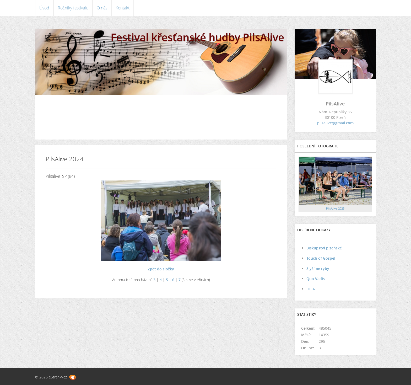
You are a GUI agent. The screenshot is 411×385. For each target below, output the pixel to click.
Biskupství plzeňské (324, 247)
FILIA (310, 288)
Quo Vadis (315, 278)
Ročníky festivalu (73, 8)
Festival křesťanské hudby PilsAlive (197, 37)
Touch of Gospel (320, 258)
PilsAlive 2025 (335, 208)
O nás (102, 8)
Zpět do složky (161, 268)
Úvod (44, 8)
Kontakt (122, 8)
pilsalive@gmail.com (335, 122)
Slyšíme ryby (317, 268)
